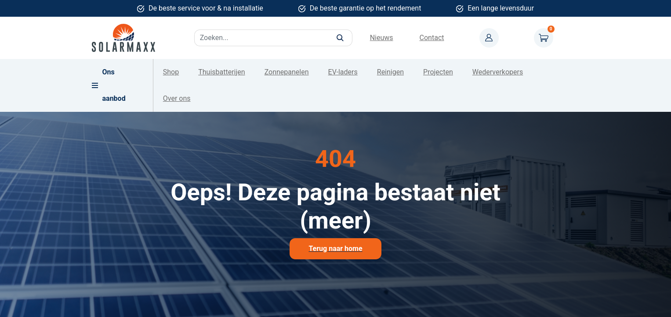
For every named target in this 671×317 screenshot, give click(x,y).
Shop (171, 72)
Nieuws (381, 37)
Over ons (177, 98)
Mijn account (489, 38)
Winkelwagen (543, 38)
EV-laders (343, 72)
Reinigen (390, 72)
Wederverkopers (497, 72)
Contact (432, 37)
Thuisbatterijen (221, 72)
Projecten (438, 72)
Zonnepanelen (287, 72)
